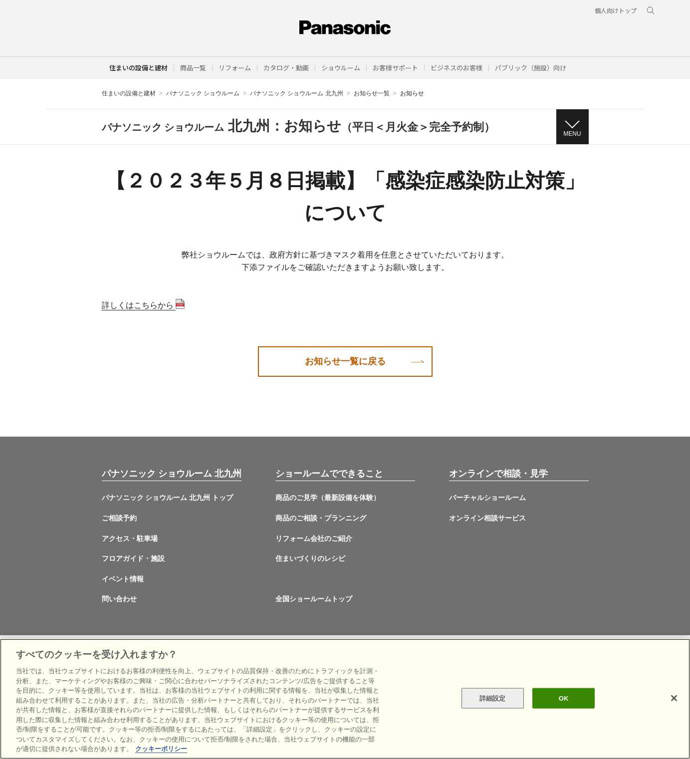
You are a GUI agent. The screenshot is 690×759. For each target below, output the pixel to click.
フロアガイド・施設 (133, 558)
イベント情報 (123, 579)
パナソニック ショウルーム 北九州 (296, 93)
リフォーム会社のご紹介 (313, 538)
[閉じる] (674, 698)
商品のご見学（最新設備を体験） (327, 498)
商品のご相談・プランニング (320, 518)
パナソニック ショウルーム (202, 93)
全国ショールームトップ (313, 599)
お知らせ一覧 (372, 93)
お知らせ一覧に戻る (345, 361)
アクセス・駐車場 (130, 538)
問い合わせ (119, 599)
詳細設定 (492, 698)
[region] (345, 699)
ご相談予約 (119, 518)
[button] (193, 67)
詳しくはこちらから (143, 305)
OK (564, 698)
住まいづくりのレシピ (310, 558)
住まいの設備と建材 (138, 67)
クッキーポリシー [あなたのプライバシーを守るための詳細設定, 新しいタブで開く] (161, 749)
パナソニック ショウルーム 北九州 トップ (167, 498)
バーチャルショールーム (487, 498)
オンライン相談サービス (487, 518)
